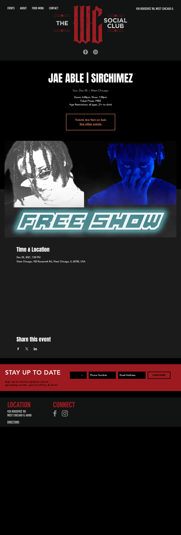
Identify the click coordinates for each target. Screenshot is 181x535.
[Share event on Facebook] (18, 348)
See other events (90, 124)
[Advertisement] (86, 461)
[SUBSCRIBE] (159, 375)
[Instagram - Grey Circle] (95, 52)
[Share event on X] (26, 348)
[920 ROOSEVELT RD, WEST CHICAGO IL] (140, 9)
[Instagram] (65, 413)
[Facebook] (55, 413)
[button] (23, 8)
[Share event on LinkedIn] (35, 348)
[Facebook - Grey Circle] (85, 52)
